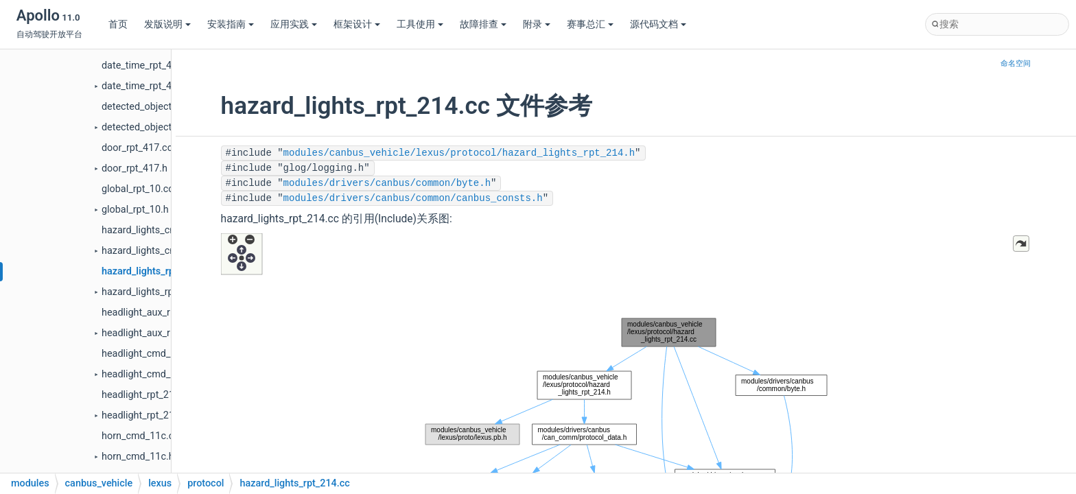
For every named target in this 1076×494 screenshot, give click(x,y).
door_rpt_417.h (134, 168)
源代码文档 (658, 24)
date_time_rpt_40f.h (145, 86)
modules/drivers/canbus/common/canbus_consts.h (413, 198)
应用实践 (293, 24)
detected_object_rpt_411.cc (162, 107)
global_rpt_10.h (135, 209)
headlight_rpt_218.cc (147, 395)
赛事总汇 (590, 24)
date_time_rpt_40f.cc (148, 65)
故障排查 (483, 24)
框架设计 (357, 24)
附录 (536, 24)
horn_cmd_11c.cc (140, 436)
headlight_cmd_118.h (148, 374)
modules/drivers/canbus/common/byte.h (387, 183)
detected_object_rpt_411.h (160, 127)
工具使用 (420, 24)
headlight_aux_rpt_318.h (155, 333)
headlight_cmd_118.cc (151, 354)
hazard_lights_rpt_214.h (154, 292)
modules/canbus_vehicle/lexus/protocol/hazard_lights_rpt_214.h (459, 153)
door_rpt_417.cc (137, 148)
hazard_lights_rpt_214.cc (157, 271)
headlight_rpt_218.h (145, 415)
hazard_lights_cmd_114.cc (160, 230)
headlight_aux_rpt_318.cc (157, 312)
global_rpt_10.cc (138, 189)
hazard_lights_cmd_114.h (157, 251)
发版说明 (167, 24)
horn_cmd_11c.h (138, 456)
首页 (118, 24)
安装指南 (230, 24)
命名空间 (1016, 63)
